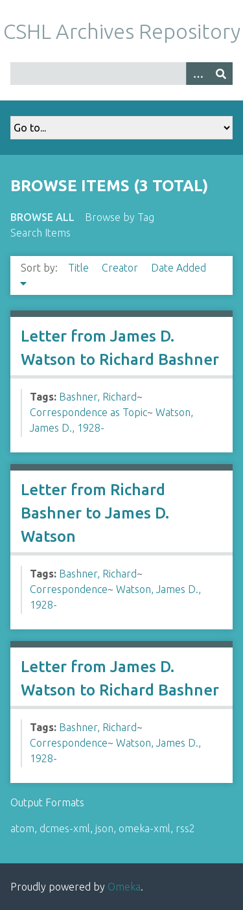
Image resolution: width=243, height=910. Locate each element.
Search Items (40, 233)
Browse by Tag (119, 217)
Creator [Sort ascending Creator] (121, 268)
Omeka (124, 886)
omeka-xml (144, 828)
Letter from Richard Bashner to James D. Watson (95, 513)
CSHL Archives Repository (121, 31)
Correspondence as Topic (88, 412)
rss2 (185, 828)
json (104, 828)
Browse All (42, 217)
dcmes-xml (65, 828)
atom (22, 828)
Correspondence (69, 589)
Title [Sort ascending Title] (79, 268)
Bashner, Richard (98, 396)
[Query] (121, 73)
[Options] (197, 73)
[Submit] (221, 73)
